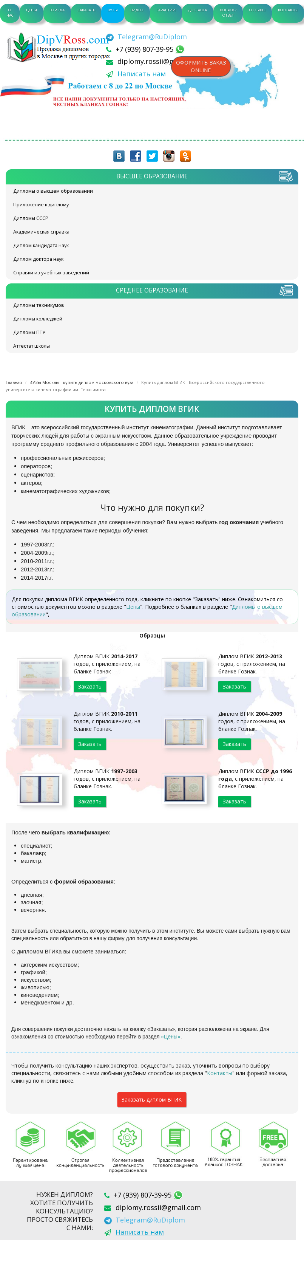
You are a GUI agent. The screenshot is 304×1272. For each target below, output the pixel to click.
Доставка (197, 10)
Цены (31, 10)
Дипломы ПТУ (29, 332)
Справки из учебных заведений (51, 272)
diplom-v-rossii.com (60, 47)
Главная (14, 382)
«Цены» (171, 1037)
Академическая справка (41, 232)
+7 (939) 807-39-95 (145, 49)
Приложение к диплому (41, 204)
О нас (10, 13)
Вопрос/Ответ (228, 13)
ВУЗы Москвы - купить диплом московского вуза (81, 382)
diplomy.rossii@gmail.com (160, 61)
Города (57, 10)
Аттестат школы (31, 346)
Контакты (288, 10)
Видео (137, 10)
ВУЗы (113, 10)
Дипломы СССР (30, 218)
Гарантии (166, 10)
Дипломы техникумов (38, 305)
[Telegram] (146, 36)
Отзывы (257, 10)
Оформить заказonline (200, 66)
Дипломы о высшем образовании (53, 191)
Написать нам (141, 73)
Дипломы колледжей (37, 319)
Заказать (86, 10)
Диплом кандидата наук (41, 245)
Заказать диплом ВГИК (152, 1099)
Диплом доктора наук (38, 259)
